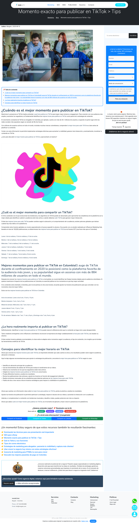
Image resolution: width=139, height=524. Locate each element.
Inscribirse (133, 35)
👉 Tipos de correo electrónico (13, 443)
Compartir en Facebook (14, 418)
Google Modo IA (70, 411)
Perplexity (50, 411)
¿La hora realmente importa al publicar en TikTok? (20, 100)
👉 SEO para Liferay (9, 435)
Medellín (92, 505)
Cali (91, 507)
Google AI (59, 411)
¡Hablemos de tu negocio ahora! (121, 132)
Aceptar (93, 521)
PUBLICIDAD (72, 5)
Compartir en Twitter (39, 418)
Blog (57, 17)
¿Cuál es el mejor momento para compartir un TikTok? (22, 93)
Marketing (50, 5)
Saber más (84, 521)
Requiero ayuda (8, 483)
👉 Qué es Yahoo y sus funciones (14, 441)
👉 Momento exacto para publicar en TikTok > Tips (21, 438)
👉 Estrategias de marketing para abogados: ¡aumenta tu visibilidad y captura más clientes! (37, 446)
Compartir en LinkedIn (64, 418)
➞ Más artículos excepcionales (27, 483)
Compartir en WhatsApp (89, 418)
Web (52, 501)
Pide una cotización (121, 99)
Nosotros (82, 5)
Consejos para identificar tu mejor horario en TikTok (21, 103)
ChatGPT (41, 411)
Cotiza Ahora (120, 5)
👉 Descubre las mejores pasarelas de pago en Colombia (24, 455)
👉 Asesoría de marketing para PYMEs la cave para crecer (24, 452)
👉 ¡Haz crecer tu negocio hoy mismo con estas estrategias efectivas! (29, 449)
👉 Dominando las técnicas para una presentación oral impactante (27, 432)
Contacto (91, 5)
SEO (58, 5)
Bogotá (92, 504)
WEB (64, 5)
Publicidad (54, 503)
